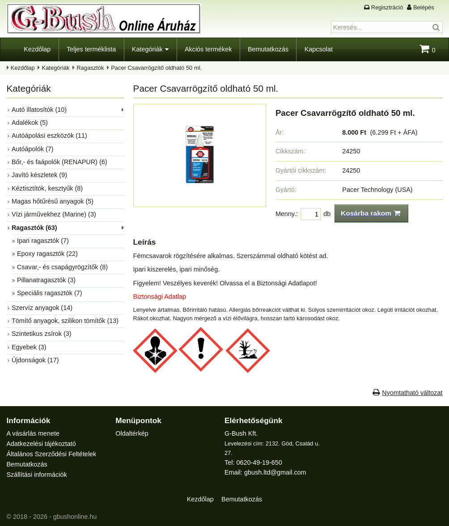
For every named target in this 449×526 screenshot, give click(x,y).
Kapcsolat (319, 49)
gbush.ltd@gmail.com (275, 472)
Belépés (423, 7)
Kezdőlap (37, 49)
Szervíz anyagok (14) (42, 307)
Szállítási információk (37, 474)
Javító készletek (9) (39, 174)
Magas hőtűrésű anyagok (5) (52, 201)
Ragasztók (90, 67)
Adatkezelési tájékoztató (41, 443)
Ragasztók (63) (34, 227)
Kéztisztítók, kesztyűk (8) (47, 188)
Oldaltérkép (131, 433)
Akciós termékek (208, 49)
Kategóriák (147, 49)
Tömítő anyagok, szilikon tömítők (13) (65, 320)
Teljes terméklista (91, 49)
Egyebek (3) (29, 347)
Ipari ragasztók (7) (43, 240)
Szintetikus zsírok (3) (42, 333)
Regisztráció (387, 7)
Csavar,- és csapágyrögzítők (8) (62, 267)
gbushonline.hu (75, 516)
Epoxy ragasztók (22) (47, 253)
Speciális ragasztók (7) (49, 293)
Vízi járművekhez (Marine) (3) (54, 214)
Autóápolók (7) (33, 149)
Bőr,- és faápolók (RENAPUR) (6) (59, 161)
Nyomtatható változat (412, 392)
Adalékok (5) (30, 122)
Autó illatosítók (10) (39, 109)
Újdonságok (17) (35, 360)
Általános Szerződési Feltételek (52, 454)
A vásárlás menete (33, 433)
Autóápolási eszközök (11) (49, 135)
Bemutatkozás (268, 49)
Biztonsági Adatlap (159, 296)
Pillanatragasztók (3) (46, 280)
